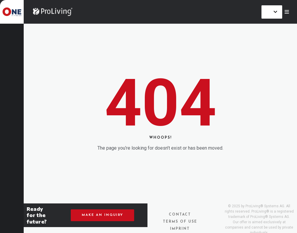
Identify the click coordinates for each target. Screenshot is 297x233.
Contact (180, 214)
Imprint (180, 229)
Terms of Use (180, 222)
